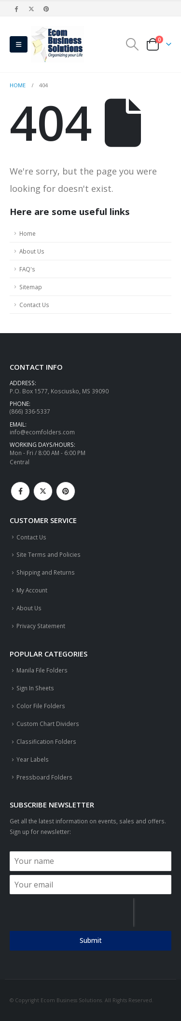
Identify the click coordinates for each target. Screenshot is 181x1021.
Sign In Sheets (35, 688)
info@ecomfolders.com (42, 432)
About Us (31, 251)
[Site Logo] (57, 44)
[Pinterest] (47, 8)
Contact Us (34, 305)
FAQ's (27, 269)
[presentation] (71, 912)
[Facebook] (16, 8)
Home (27, 233)
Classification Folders (46, 741)
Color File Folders (40, 706)
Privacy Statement (40, 626)
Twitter (43, 491)
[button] (19, 44)
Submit (91, 940)
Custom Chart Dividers (47, 723)
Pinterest (65, 491)
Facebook (20, 491)
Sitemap (30, 287)
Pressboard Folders (44, 777)
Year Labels (32, 759)
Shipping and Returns (45, 572)
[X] (31, 8)
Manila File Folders (42, 670)
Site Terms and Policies (48, 554)
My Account (31, 590)
